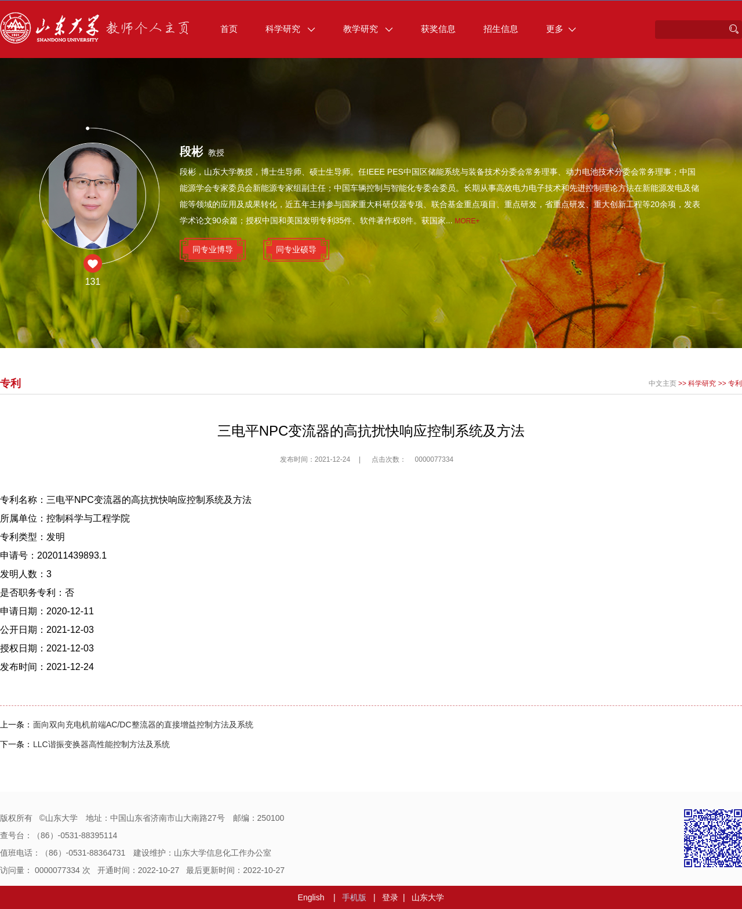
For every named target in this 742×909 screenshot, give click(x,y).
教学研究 (368, 29)
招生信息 (500, 29)
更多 (561, 29)
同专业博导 (212, 249)
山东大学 (428, 897)
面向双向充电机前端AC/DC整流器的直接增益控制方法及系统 (143, 724)
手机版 (354, 897)
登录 (390, 897)
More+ (467, 221)
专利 (735, 383)
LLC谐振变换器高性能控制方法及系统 (101, 744)
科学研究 (290, 29)
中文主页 (662, 383)
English (311, 897)
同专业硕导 (296, 249)
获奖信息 (438, 29)
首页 (229, 29)
